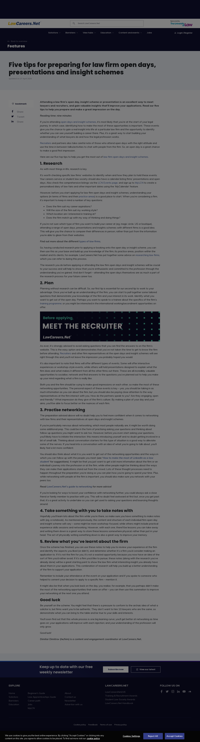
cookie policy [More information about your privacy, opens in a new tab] (93, 740)
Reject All (153, 738)
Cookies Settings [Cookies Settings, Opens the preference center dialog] (131, 738)
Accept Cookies (174, 738)
